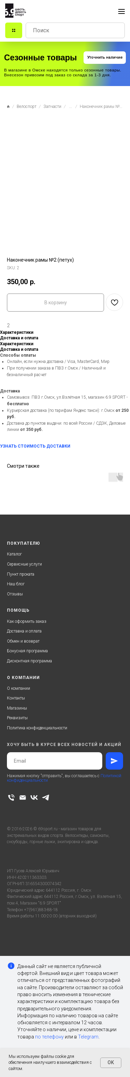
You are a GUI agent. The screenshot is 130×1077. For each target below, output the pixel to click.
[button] (105, 57)
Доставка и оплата (24, 631)
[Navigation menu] (121, 11)
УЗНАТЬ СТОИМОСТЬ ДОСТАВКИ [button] (35, 446)
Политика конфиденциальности (37, 728)
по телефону (49, 1037)
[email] (22, 797)
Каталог (14, 554)
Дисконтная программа (29, 661)
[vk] (34, 797)
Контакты (16, 698)
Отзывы (15, 594)
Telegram (88, 1037)
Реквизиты (17, 717)
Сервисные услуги (24, 564)
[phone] (11, 797)
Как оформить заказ (26, 621)
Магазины (17, 708)
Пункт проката (20, 574)
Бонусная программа (27, 650)
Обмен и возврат (23, 641)
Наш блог (16, 584)
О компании (18, 688)
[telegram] (45, 797)
